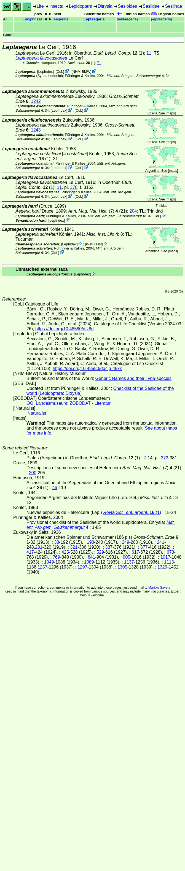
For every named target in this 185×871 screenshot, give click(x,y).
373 (164, 457)
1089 (89, 562)
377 (144, 547)
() (127, 19)
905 (126, 557)
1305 (122, 567)
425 (65, 552)
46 (54, 487)
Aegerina (60, 19)
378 (73, 187)
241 (160, 542)
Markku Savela (159, 587)
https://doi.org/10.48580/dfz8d (64, 328)
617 (135, 552)
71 (99, 63)
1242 (36, 101)
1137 (129, 562)
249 (125, 542)
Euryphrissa (32, 19)
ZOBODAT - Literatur (90, 403)
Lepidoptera (80, 6)
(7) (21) (97, 211)
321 (73, 547)
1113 (169, 562)
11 (148, 53)
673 (170, 552)
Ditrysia (105, 6)
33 (56, 542)
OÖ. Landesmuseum (46, 403)
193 (90, 542)
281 (38, 547)
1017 (165, 557)
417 (30, 552)
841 (91, 557)
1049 (49, 562)
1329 (162, 567)
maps (171, 113)
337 (109, 547)
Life (40, 6)
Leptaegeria (94, 19)
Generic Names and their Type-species (133, 378)
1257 (42, 567)
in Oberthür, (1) (106, 53)
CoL (60, 71)
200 (32, 472)
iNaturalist (94, 244)
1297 (82, 567)
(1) (81, 63)
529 (100, 552)
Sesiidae (151, 6)
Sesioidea (127, 6)
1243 (36, 130)
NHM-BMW (81, 71)
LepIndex (45, 71)
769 (56, 557)
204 (133, 211)
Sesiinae (173, 6)
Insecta (56, 6)
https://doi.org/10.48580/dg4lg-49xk (87, 368)
